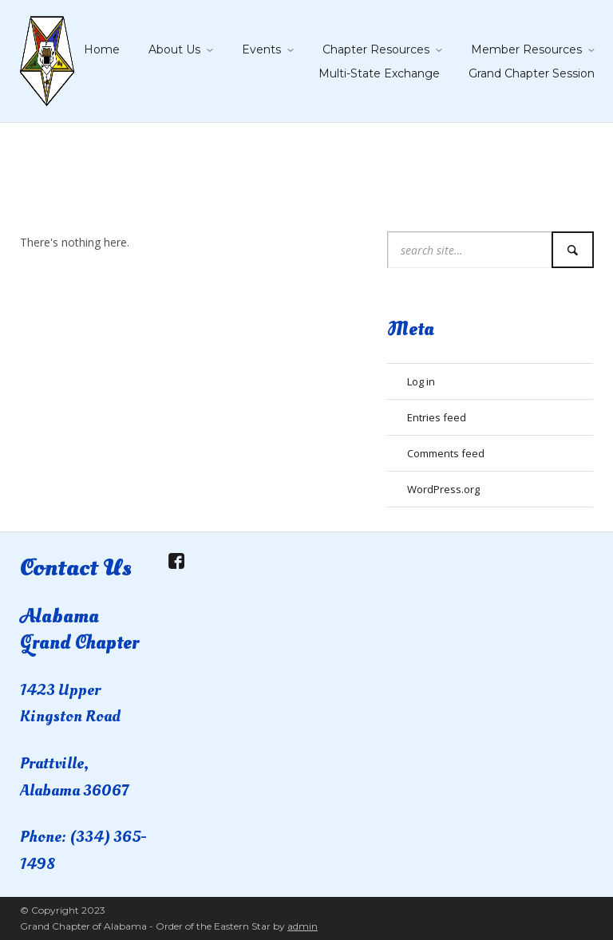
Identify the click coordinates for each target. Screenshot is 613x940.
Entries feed (436, 417)
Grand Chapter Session (532, 73)
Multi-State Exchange (379, 73)
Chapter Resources (375, 49)
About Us (174, 49)
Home (102, 49)
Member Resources (526, 49)
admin (302, 926)
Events (261, 49)
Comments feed (445, 453)
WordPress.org (443, 489)
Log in (421, 381)
